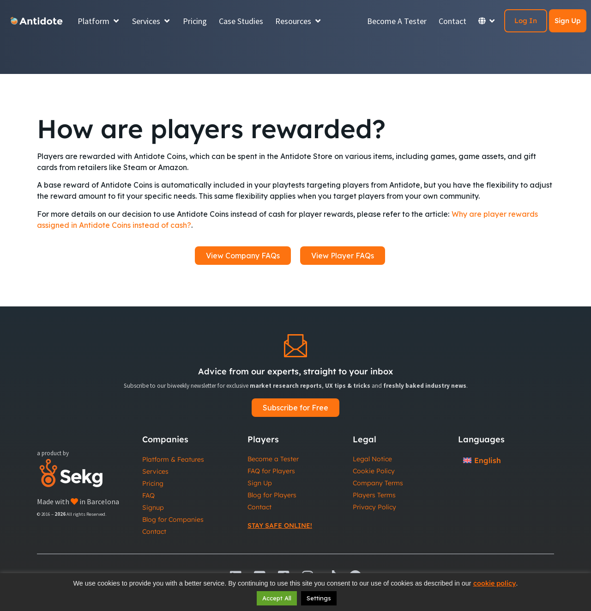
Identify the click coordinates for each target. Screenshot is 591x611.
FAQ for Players (271, 471)
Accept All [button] (276, 598)
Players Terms (374, 495)
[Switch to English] (482, 460)
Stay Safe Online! (279, 525)
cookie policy (494, 583)
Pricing (152, 483)
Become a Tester (273, 459)
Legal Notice (372, 459)
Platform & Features (173, 459)
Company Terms (378, 483)
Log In (525, 20)
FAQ (148, 495)
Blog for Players (271, 495)
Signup (153, 507)
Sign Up (568, 20)
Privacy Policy (374, 507)
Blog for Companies (173, 519)
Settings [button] (319, 598)
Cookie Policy (374, 471)
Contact (154, 531)
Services (155, 471)
